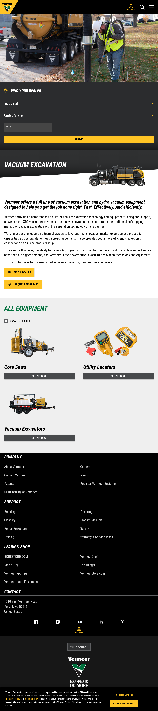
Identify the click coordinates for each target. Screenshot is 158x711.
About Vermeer (14, 467)
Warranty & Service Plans (96, 537)
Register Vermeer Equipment (99, 484)
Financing (86, 512)
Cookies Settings (124, 695)
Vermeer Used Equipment (21, 582)
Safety (84, 528)
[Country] (79, 115)
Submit (79, 139)
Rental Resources (15, 528)
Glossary (9, 520)
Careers (85, 467)
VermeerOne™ (89, 557)
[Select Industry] (79, 103)
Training (9, 537)
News (84, 475)
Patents (9, 484)
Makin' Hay (11, 565)
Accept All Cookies (123, 703)
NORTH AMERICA (79, 646)
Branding (10, 512)
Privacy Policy (13, 699)
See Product (40, 376)
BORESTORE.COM (16, 557)
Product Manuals (91, 520)
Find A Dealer (131, 7)
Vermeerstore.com (92, 573)
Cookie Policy (31, 699)
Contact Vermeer (15, 475)
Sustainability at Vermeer (20, 492)
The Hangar (87, 565)
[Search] (142, 7)
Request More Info (23, 284)
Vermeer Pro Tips (15, 573)
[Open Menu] (151, 7)
